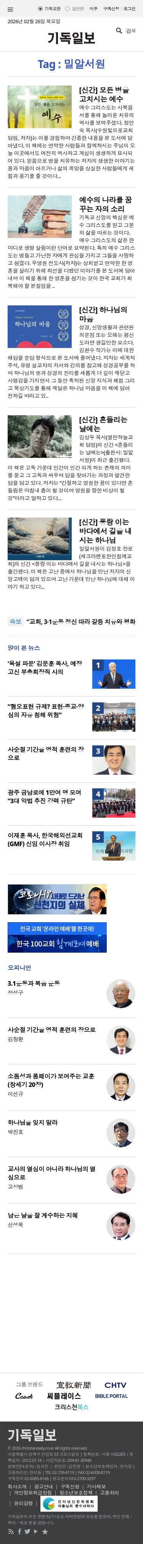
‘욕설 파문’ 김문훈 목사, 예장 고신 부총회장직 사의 (45, 667)
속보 (15, 622)
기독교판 (53, 8)
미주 (94, 8)
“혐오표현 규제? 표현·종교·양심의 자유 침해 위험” (46, 710)
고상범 (15, 1186)
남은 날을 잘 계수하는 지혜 (43, 1215)
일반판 (78, 8)
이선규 (15, 1094)
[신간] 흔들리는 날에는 (103, 424)
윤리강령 (23, 1503)
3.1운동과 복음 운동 (34, 983)
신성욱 (15, 1224)
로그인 (129, 8)
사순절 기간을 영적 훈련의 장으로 (52, 1030)
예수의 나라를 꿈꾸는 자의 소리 (105, 204)
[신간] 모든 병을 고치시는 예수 (104, 94)
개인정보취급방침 (33, 1492)
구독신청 (111, 8)
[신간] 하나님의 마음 (103, 314)
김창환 (15, 1039)
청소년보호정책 (76, 1492)
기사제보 (96, 1486)
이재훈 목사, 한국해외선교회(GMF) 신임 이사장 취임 (45, 839)
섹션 (10, 9)
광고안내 (43, 1486)
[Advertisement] (71, 1312)
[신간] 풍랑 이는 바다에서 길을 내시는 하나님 (105, 531)
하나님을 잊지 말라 (33, 1122)
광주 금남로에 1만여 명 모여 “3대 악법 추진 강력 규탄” (44, 796)
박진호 (15, 1132)
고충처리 (109, 1492)
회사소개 (17, 1486)
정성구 (15, 992)
